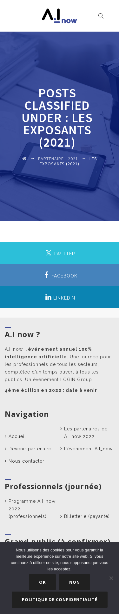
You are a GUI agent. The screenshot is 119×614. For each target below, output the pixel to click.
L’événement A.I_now (88, 448)
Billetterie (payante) (87, 516)
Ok (42, 582)
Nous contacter (26, 461)
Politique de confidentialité (59, 599)
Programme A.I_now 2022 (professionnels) (32, 509)
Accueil (17, 436)
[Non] (111, 578)
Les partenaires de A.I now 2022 (86, 432)
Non (74, 582)
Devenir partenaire (30, 448)
